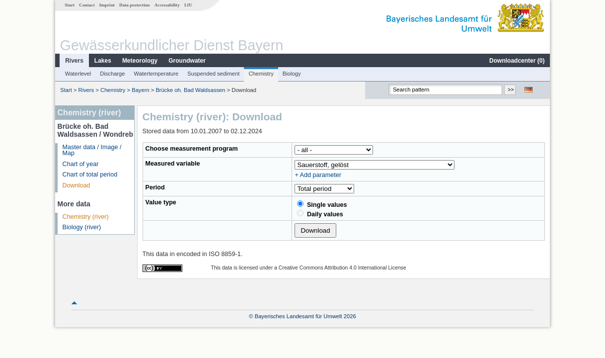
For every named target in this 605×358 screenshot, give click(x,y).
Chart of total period (90, 174)
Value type (161, 202)
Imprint (107, 4)
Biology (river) (82, 227)
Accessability (167, 4)
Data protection (134, 4)
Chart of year (81, 164)
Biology (292, 74)
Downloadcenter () (516, 60)
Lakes (102, 60)
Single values (322, 204)
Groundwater (187, 60)
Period (155, 187)
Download (76, 185)
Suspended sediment (213, 74)
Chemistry (260, 74)
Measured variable (173, 163)
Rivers (74, 60)
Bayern (140, 90)
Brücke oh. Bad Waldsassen (190, 90)
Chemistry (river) (86, 216)
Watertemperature (156, 74)
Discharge (112, 74)
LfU (188, 4)
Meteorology (139, 60)
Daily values (320, 214)
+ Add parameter (318, 175)
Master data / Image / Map (92, 150)
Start (70, 4)
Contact (86, 4)
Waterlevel (78, 74)
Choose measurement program (192, 148)
